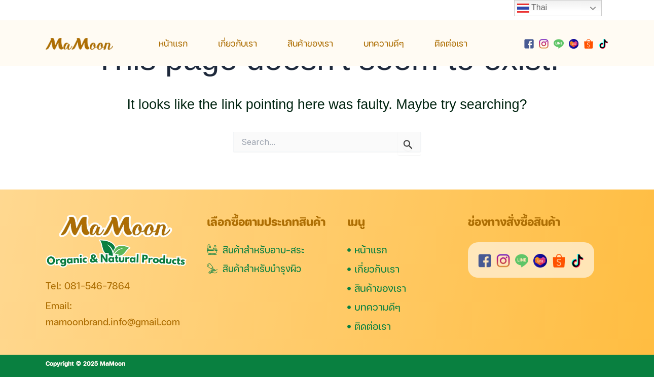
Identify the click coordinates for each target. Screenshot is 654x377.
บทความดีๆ (384, 43)
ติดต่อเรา (450, 43)
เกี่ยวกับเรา (237, 43)
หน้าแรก (173, 43)
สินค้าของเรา (310, 43)
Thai (532, 8)
